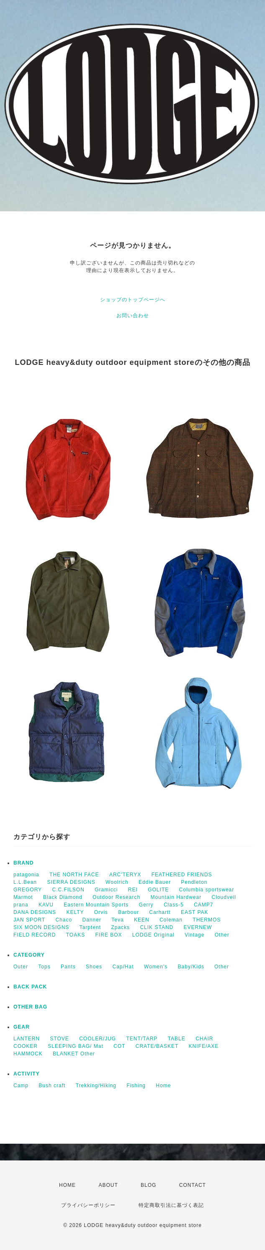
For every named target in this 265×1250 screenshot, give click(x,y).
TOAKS (75, 935)
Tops (44, 967)
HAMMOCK (28, 1054)
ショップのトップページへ (132, 300)
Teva (117, 920)
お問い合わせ (132, 315)
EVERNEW (198, 927)
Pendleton (194, 882)
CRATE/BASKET (157, 1046)
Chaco (63, 920)
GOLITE (158, 890)
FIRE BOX (108, 935)
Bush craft (52, 1085)
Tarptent (90, 927)
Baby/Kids (191, 967)
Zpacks (120, 927)
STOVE (59, 1039)
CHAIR (204, 1039)
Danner (91, 920)
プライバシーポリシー (88, 1205)
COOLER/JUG (97, 1039)
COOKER (25, 1046)
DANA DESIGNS (34, 912)
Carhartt (159, 912)
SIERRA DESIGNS (71, 882)
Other (222, 935)
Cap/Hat (123, 967)
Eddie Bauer (155, 882)
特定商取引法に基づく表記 (171, 1205)
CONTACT (192, 1185)
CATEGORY (29, 955)
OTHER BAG (30, 1007)
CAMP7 (203, 905)
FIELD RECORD (34, 935)
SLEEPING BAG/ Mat (75, 1046)
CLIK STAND (156, 927)
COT (119, 1046)
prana (20, 905)
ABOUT (108, 1185)
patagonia (26, 875)
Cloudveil (224, 897)
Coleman (171, 920)
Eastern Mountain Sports (96, 905)
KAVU (46, 905)
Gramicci (106, 890)
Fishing (136, 1085)
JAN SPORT (29, 920)
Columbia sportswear (206, 890)
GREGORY (27, 890)
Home (163, 1085)
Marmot (23, 897)
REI (133, 890)
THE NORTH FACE (74, 875)
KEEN (141, 920)
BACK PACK (30, 987)
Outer (20, 967)
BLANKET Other (74, 1054)
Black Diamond (62, 897)
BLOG (148, 1185)
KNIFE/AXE (204, 1046)
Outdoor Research (116, 897)
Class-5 (174, 905)
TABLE (176, 1039)
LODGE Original (153, 935)
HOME (67, 1185)
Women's (155, 967)
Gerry (146, 905)
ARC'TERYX (125, 875)
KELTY (75, 912)
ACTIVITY (26, 1074)
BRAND (23, 863)
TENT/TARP (142, 1039)
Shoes (94, 967)
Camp (20, 1085)
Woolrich (116, 882)
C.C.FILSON (68, 890)
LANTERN (26, 1039)
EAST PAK (194, 912)
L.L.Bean (25, 882)
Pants (68, 967)
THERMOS (207, 920)
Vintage (194, 935)
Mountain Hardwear (175, 897)
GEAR (21, 1027)
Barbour (128, 912)
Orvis (101, 912)
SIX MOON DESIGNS (41, 927)
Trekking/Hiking (96, 1085)
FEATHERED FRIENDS (182, 875)
